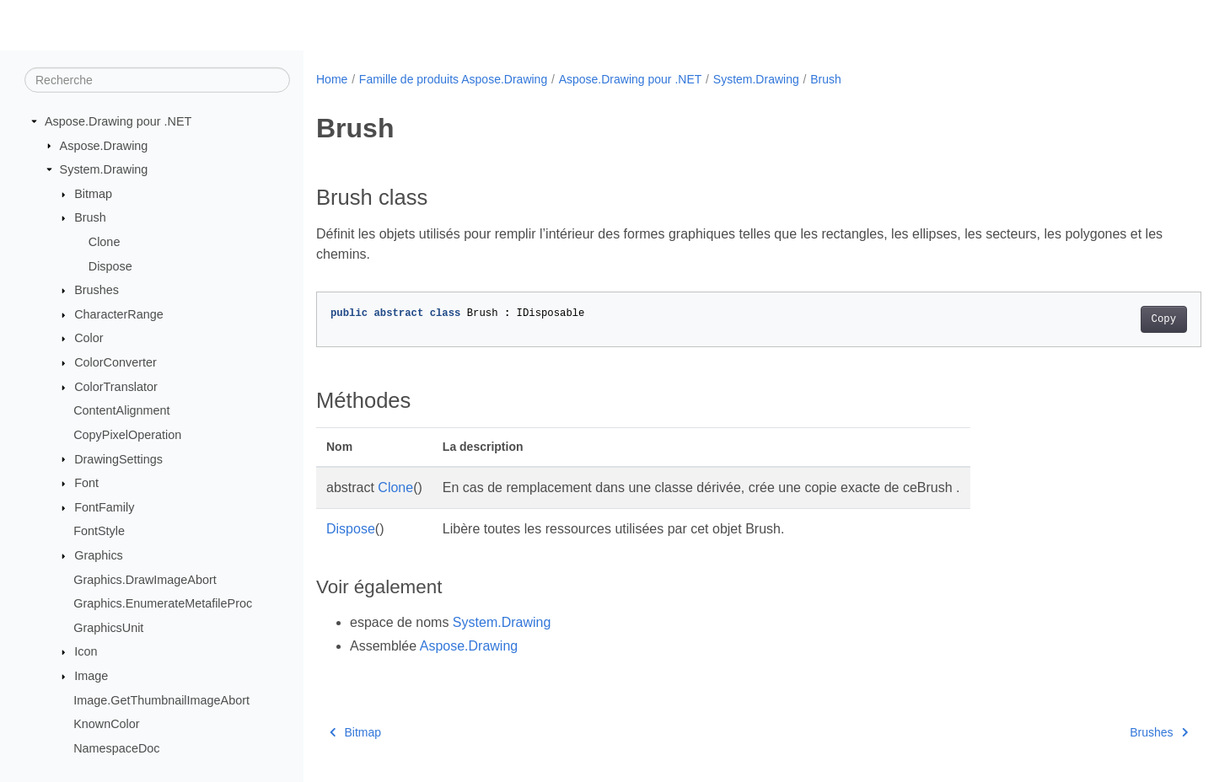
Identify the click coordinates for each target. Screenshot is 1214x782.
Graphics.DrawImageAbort (145, 579)
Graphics (98, 555)
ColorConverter (115, 362)
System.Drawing (104, 169)
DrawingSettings (118, 458)
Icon (85, 651)
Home (331, 79)
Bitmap (93, 194)
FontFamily (104, 507)
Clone (105, 242)
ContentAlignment (121, 410)
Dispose (110, 265)
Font (86, 483)
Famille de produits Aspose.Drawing (453, 79)
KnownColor (106, 724)
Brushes (96, 290)
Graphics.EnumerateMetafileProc (162, 603)
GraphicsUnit (108, 628)
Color (88, 338)
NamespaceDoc (116, 748)
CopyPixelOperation (127, 435)
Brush (90, 217)
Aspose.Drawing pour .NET (118, 121)
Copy (1102, 319)
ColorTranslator (116, 387)
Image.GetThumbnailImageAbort (161, 699)
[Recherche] (157, 80)
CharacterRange (119, 314)
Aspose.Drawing (104, 145)
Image (91, 676)
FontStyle (99, 531)
